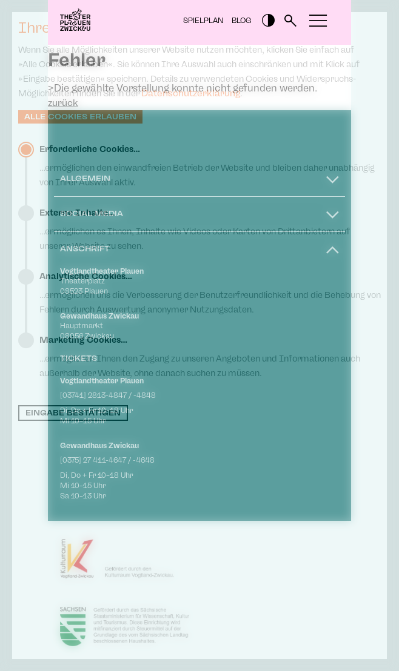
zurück (63, 103)
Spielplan (203, 20)
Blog (242, 20)
